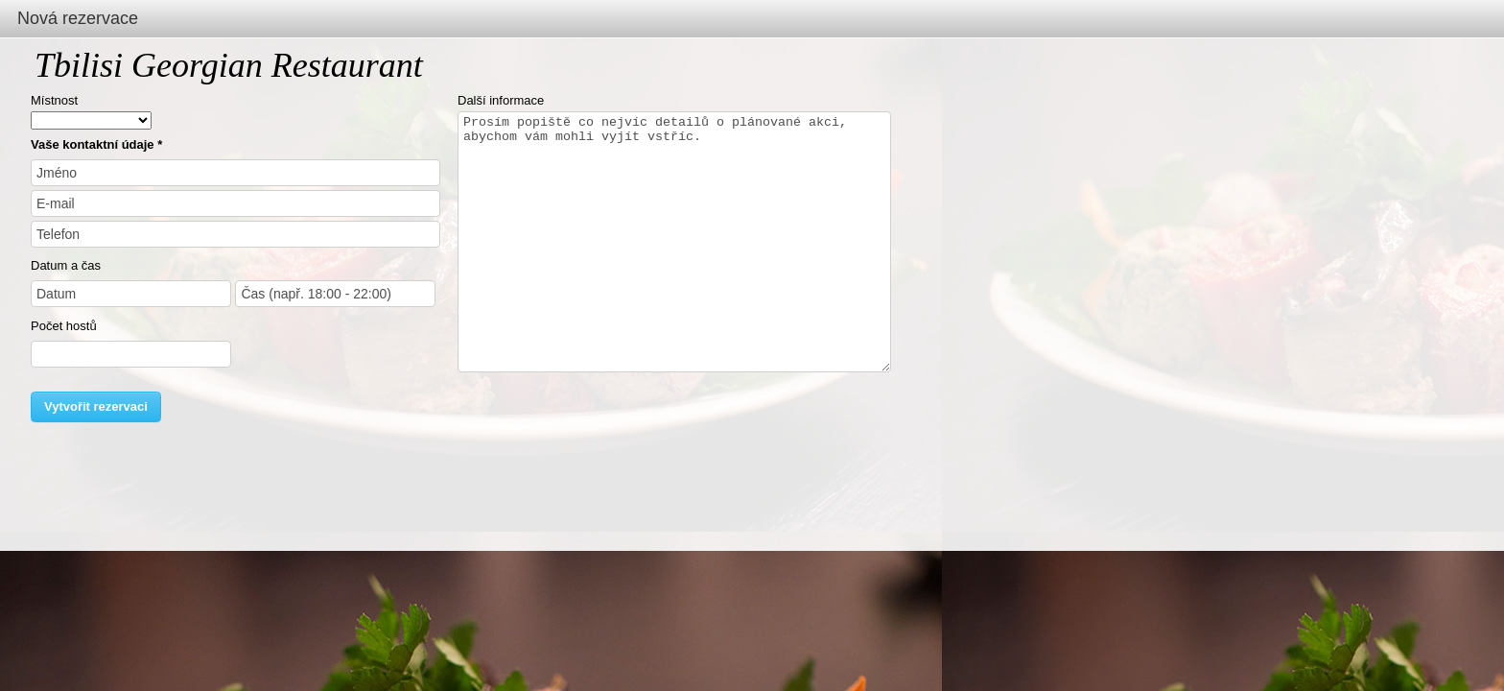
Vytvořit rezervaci (96, 406)
